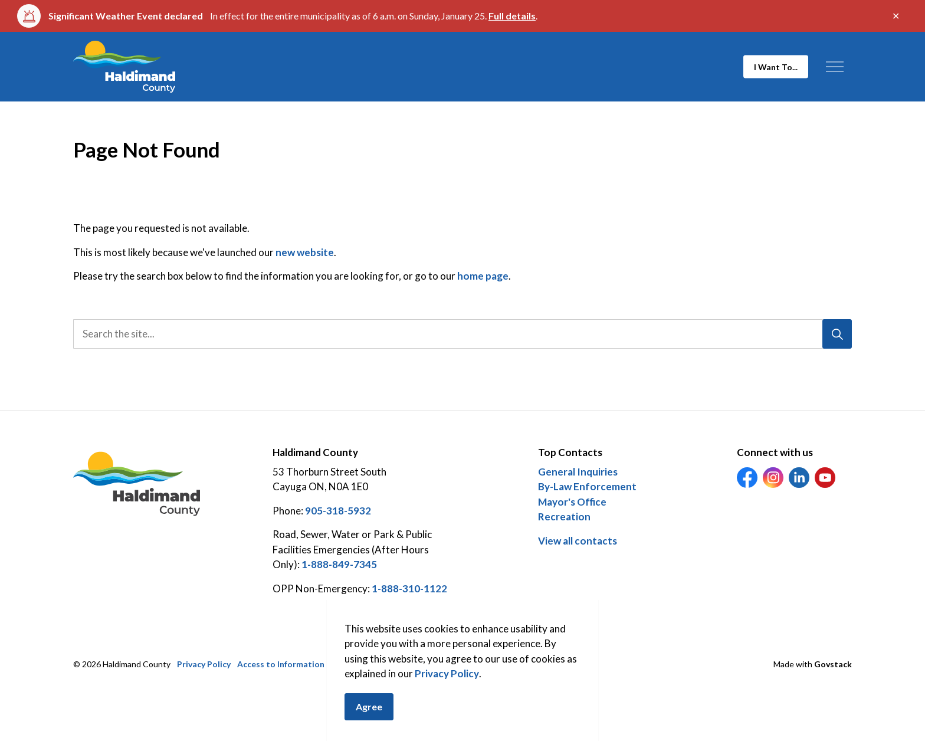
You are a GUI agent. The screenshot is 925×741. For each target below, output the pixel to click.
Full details (512, 15)
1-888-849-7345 (339, 564)
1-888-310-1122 (409, 588)
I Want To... (776, 67)
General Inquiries (578, 471)
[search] (458, 334)
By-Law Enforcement (587, 486)
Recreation (564, 516)
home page (483, 276)
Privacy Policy (447, 688)
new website (304, 252)
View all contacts (577, 541)
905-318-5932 (338, 510)
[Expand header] (834, 66)
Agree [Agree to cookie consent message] (369, 722)
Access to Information (280, 664)
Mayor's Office (572, 502)
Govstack (833, 664)
